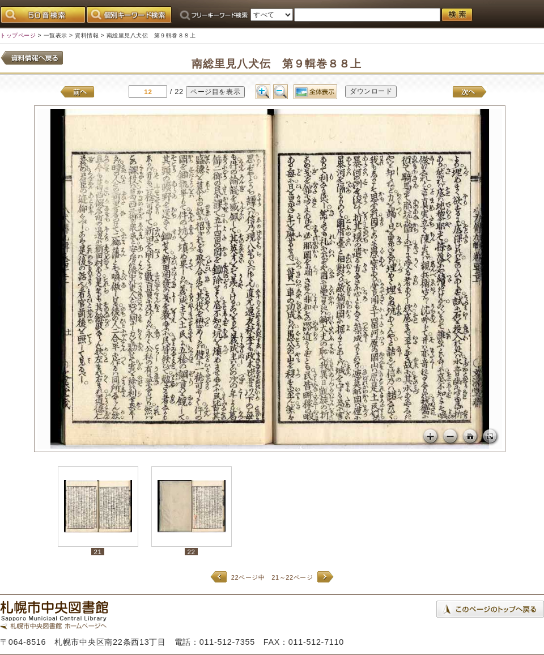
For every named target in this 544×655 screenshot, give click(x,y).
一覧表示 (55, 35)
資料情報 (87, 35)
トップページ (18, 35)
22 (191, 551)
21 (97, 551)
